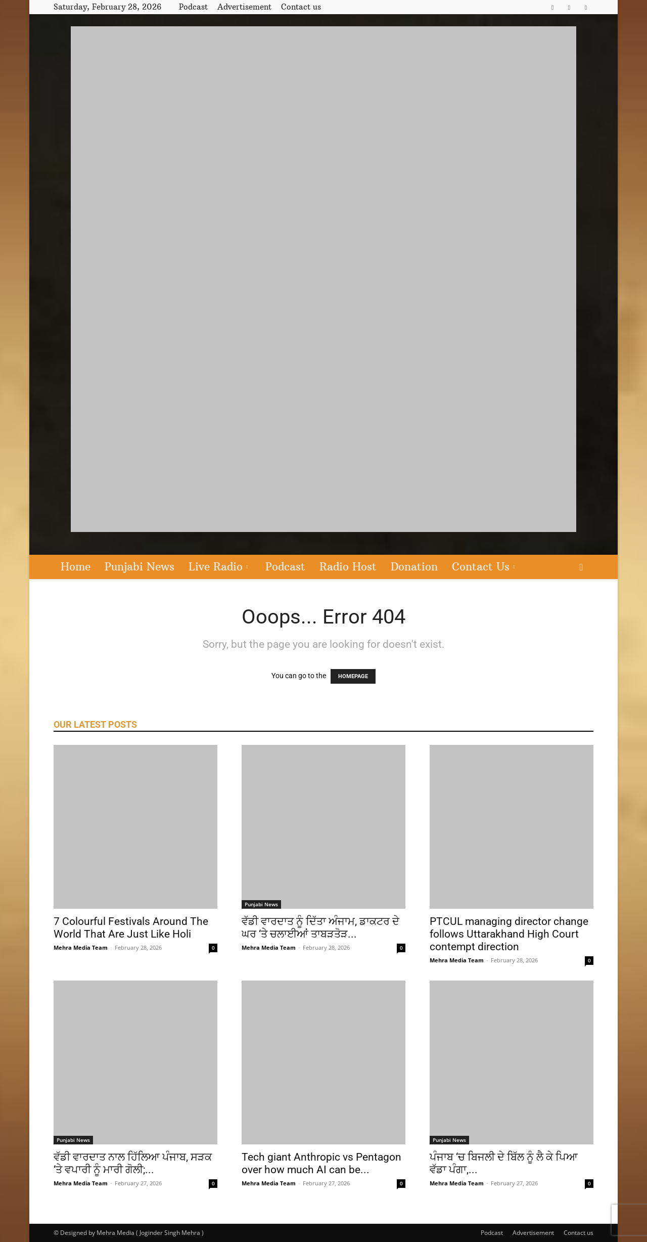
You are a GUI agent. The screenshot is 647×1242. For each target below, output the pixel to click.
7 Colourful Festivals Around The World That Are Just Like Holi (131, 927)
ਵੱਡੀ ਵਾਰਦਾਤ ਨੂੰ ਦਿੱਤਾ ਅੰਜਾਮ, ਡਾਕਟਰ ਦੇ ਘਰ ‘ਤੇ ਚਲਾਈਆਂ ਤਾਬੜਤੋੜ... (320, 927)
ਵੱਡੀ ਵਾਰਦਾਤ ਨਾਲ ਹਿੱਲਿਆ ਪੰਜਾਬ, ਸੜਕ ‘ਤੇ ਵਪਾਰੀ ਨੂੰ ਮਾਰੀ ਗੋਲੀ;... (133, 1163)
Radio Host (348, 566)
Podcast (193, 7)
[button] (581, 567)
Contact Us (483, 566)
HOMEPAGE (353, 676)
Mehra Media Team (81, 947)
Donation (414, 566)
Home (75, 566)
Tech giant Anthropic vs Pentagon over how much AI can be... (321, 1163)
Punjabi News (139, 566)
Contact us (301, 7)
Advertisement (244, 7)
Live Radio (218, 566)
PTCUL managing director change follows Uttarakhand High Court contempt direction (509, 934)
